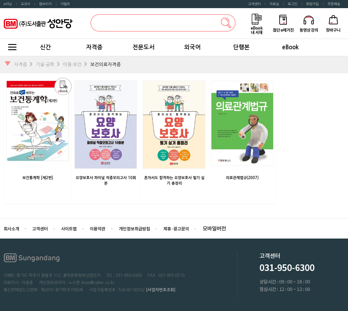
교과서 (25, 4)
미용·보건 (72, 64)
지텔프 (65, 4)
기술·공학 (45, 64)
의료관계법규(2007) (242, 178)
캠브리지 (45, 4)
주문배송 (333, 4)
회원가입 (312, 4)
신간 (45, 47)
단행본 (241, 47)
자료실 (274, 4)
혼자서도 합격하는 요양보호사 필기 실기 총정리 (174, 180)
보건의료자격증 (105, 64)
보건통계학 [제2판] (37, 178)
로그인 (292, 4)
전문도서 (144, 47)
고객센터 (254, 4)
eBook (290, 47)
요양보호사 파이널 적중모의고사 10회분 (106, 180)
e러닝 (7, 4)
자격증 (94, 47)
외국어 (192, 47)
